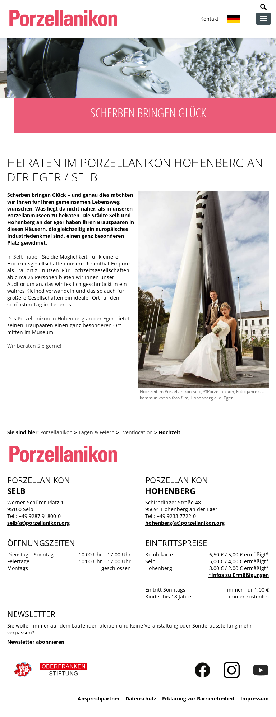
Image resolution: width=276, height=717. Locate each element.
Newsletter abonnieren (35, 641)
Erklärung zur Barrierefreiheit (198, 698)
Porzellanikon (56, 432)
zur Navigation (263, 19)
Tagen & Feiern (96, 432)
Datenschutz (140, 698)
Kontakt (209, 18)
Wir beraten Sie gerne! (34, 345)
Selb (18, 256)
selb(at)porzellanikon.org (38, 522)
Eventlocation (136, 432)
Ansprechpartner (99, 698)
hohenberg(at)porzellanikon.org (185, 522)
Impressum (254, 698)
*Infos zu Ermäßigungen (238, 575)
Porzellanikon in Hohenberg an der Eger (66, 318)
